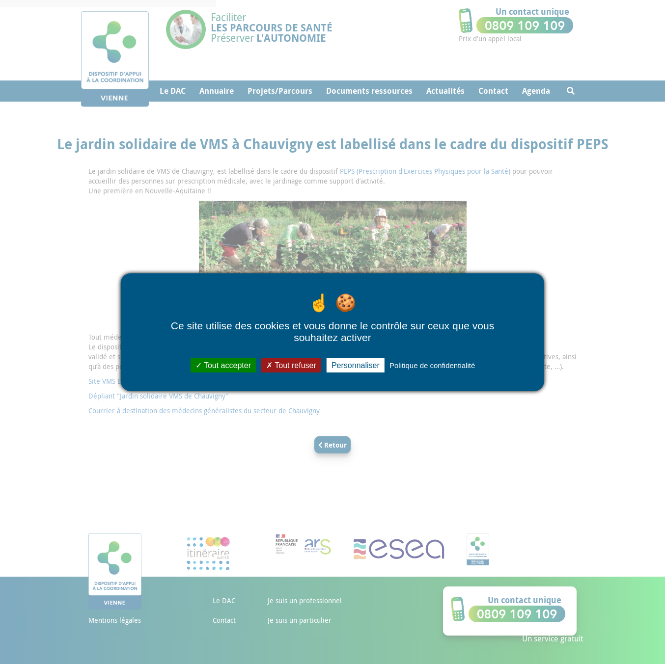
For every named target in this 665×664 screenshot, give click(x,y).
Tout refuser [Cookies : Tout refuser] (291, 365)
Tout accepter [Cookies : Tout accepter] (223, 365)
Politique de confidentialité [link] (432, 365)
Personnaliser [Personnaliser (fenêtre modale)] (356, 365)
